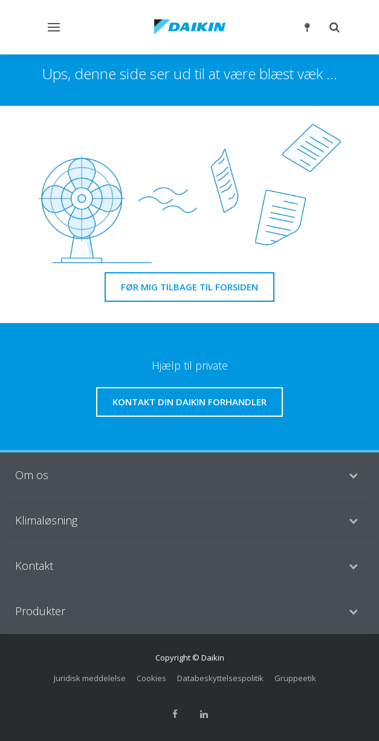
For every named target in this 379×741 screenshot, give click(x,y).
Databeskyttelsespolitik (220, 678)
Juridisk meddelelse (90, 678)
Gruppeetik (295, 678)
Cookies (151, 678)
